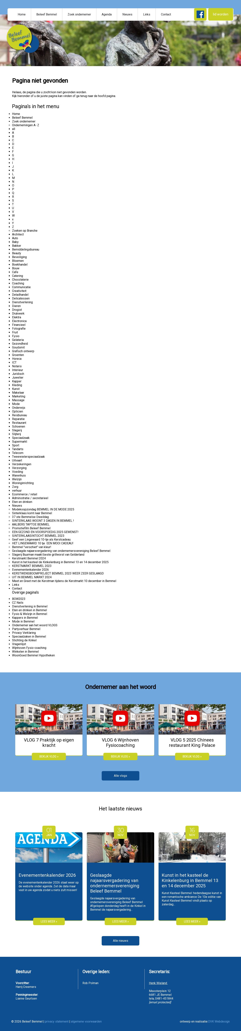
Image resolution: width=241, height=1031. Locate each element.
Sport (15, 445)
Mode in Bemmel (23, 621)
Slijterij (16, 434)
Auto (15, 238)
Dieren (16, 306)
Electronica (19, 321)
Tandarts (17, 449)
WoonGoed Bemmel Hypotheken (33, 655)
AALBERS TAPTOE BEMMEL (31, 524)
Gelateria (18, 340)
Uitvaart (17, 460)
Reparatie (18, 419)
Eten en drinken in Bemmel (29, 610)
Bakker (16, 245)
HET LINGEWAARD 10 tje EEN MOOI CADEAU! (42, 543)
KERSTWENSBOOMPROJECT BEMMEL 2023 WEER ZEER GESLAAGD (58, 573)
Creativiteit (19, 291)
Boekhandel (19, 264)
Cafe (15, 272)
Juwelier (17, 377)
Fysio (15, 336)
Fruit (15, 332)
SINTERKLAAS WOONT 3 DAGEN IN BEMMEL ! (43, 520)
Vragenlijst (19, 644)
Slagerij (17, 430)
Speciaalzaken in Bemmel (29, 636)
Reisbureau (19, 415)
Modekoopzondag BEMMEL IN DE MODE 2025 (43, 509)
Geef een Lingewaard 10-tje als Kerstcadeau (41, 539)
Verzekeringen (21, 464)
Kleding (17, 385)
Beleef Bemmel (46, 14)
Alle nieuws (120, 940)
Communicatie (21, 287)
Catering (17, 276)
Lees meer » (49, 921)
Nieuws (127, 14)
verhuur (17, 490)
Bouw (15, 268)
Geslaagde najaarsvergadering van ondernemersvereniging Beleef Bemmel (61, 551)
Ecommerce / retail (24, 494)
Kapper (16, 381)
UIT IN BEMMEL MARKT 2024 (32, 577)
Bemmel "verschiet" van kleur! (31, 547)
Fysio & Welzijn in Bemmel (29, 614)
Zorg (15, 487)
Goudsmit (18, 347)
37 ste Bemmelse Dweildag (30, 517)
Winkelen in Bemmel (25, 651)
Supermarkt (19, 441)
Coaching (18, 283)
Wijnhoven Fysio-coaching (29, 648)
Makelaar (18, 392)
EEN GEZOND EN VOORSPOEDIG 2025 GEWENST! (45, 532)
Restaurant (19, 423)
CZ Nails (17, 602)
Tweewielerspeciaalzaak (28, 456)
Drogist (17, 310)
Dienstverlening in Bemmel (29, 606)
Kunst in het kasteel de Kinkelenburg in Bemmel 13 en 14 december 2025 (60, 562)
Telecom (17, 453)
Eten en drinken (22, 502)
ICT (14, 362)
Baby (15, 242)
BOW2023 (18, 599)
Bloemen (18, 261)
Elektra (16, 317)
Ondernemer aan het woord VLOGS (34, 625)
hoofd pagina (106, 96)
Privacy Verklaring (24, 633)
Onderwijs (18, 407)
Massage (18, 400)
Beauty (16, 253)
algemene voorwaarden (86, 1021)
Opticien (17, 411)
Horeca (16, 358)
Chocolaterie (20, 279)
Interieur (17, 370)
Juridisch (18, 374)
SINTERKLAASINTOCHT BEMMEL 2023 (38, 536)
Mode (16, 404)
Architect (18, 234)
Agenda (107, 14)
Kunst (16, 389)
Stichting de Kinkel (24, 640)
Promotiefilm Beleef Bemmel (31, 528)
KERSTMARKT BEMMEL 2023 (32, 566)
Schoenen (18, 426)
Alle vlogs (120, 775)
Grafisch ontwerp (23, 351)
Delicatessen (21, 298)
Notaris (17, 366)
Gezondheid (20, 343)
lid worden (220, 14)
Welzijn (17, 479)
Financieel (18, 325)
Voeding (17, 471)
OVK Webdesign (219, 1021)
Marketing (18, 396)
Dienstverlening (22, 302)
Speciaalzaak (21, 438)
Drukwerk (18, 313)
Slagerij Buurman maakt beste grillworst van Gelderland (48, 554)
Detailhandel (20, 294)
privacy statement (57, 1021)
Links (146, 14)
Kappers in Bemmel (25, 617)
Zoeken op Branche (24, 230)
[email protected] (160, 1002)
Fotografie (19, 328)
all (13, 129)
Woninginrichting (23, 483)
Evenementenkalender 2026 (30, 569)
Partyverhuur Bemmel (26, 629)
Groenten (18, 355)
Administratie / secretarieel (30, 498)
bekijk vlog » (48, 756)
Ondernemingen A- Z (25, 125)
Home (22, 14)
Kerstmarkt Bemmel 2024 (29, 558)
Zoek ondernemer (79, 14)
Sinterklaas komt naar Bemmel (32, 513)
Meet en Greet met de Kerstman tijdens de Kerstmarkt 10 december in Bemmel (64, 581)
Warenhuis (19, 475)
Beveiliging (19, 257)
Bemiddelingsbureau (25, 249)
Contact (166, 14)
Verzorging (19, 468)
